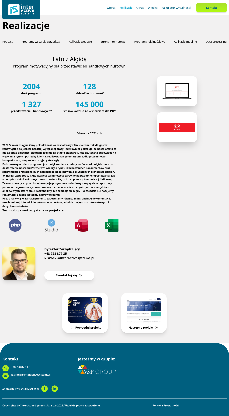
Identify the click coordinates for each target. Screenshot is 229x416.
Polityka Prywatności (166, 406)
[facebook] (46, 389)
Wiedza (153, 8)
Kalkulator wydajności (176, 8)
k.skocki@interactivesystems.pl (69, 258)
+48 (21, 367)
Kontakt (211, 8)
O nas (140, 8)
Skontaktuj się (69, 275)
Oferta (111, 8)
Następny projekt (142, 314)
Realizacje (126, 8)
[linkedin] (55, 389)
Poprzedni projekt (87, 314)
